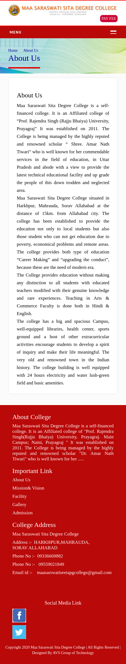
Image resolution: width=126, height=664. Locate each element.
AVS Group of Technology (73, 653)
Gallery (19, 504)
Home (13, 50)
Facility (19, 496)
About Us (21, 479)
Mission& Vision (28, 488)
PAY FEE (109, 19)
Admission (22, 512)
